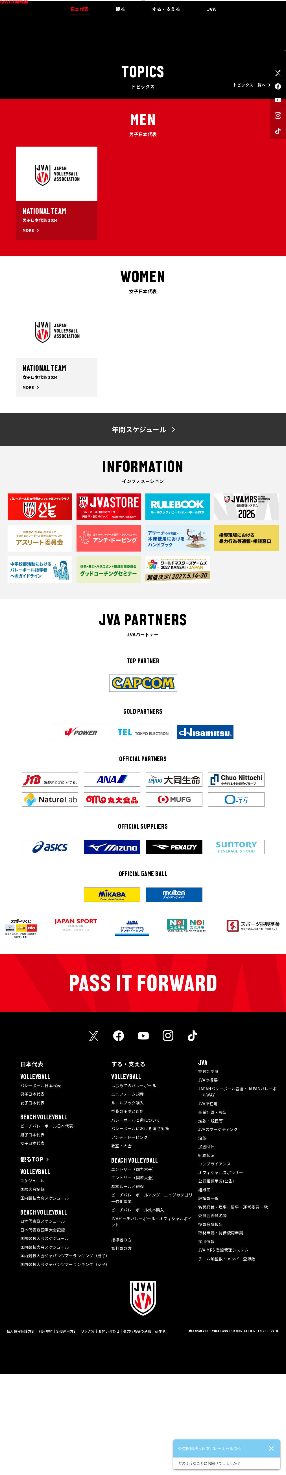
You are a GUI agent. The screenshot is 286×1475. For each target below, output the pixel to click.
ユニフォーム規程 (127, 1195)
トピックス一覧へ (249, 185)
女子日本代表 (32, 1203)
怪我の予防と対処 (127, 1212)
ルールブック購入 (127, 1203)
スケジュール (32, 1281)
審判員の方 (121, 1349)
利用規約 (46, 1432)
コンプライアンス (214, 1264)
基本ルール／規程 (127, 1287)
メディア (232, 4)
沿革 (202, 1239)
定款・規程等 (210, 1221)
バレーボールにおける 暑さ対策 (140, 1229)
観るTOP (32, 1260)
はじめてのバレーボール (133, 1186)
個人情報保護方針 (21, 1432)
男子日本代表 (32, 1195)
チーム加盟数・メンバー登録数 (226, 1359)
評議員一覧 (208, 1299)
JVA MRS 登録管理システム (223, 1351)
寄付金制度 (208, 1172)
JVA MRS (249, 4)
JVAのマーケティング (218, 1230)
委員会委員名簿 (212, 1316)
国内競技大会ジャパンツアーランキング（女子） (65, 1365)
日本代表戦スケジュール (42, 1322)
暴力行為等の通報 (137, 1432)
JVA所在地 (208, 1204)
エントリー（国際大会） (133, 1278)
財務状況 (206, 1256)
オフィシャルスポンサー (220, 1273)
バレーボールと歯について (135, 1221)
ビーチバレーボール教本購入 (137, 1310)
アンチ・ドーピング (129, 1238)
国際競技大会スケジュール (44, 1339)
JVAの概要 (208, 1181)
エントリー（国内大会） (133, 1270)
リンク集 (88, 1432)
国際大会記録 (32, 1290)
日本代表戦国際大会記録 (42, 1330)
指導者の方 (121, 1340)
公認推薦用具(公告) (216, 1282)
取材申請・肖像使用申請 (220, 1333)
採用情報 (206, 1342)
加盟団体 (206, 1247)
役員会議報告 (210, 1325)
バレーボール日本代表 (40, 1186)
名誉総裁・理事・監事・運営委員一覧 (233, 1308)
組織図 (204, 1290)
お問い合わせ (108, 1432)
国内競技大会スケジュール (44, 1299)
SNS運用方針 (66, 1432)
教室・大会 (121, 1246)
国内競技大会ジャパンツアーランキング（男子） (65, 1356)
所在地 (160, 1432)
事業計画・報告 (212, 1213)
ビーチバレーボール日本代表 (46, 1227)
